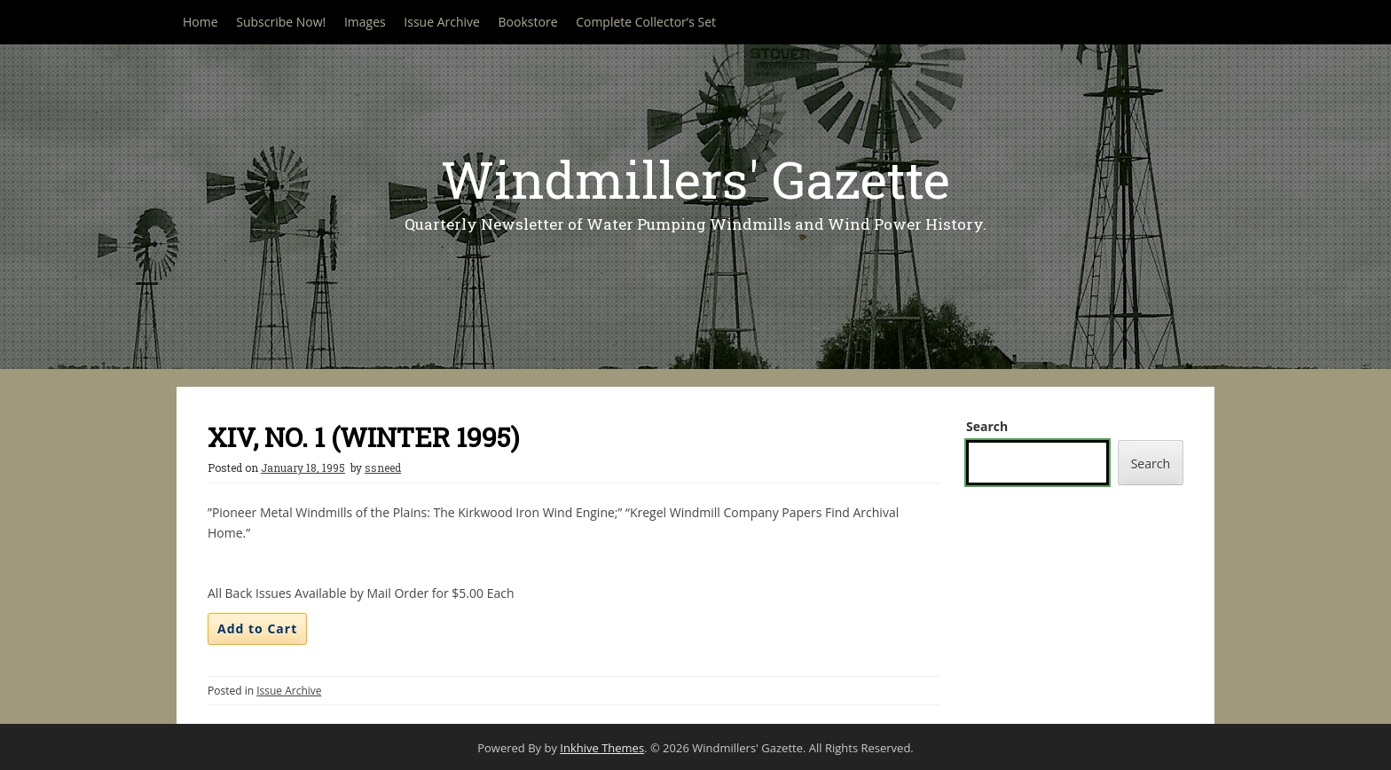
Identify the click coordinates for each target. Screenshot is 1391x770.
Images (365, 21)
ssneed (383, 467)
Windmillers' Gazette (695, 179)
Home (200, 21)
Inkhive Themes (602, 748)
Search (987, 426)
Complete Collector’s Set (646, 21)
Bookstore (528, 21)
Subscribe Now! (281, 21)
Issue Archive (442, 21)
